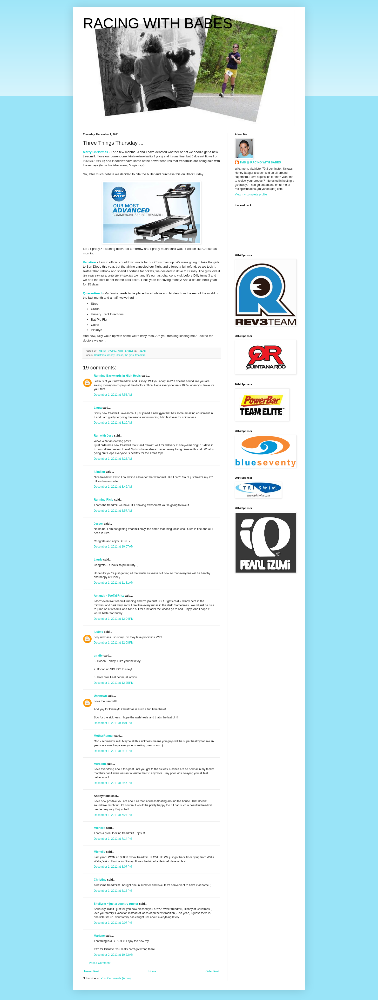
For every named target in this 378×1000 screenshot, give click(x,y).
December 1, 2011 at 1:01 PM (113, 723)
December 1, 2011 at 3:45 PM (113, 783)
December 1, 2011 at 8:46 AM (113, 486)
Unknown (100, 695)
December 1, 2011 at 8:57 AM (113, 510)
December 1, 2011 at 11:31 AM (113, 582)
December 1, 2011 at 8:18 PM (113, 890)
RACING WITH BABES (157, 23)
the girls (129, 355)
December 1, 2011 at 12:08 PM (114, 642)
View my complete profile (251, 194)
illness (119, 355)
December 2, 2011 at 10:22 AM (113, 954)
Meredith (100, 764)
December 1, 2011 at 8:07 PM (113, 866)
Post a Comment (99, 963)
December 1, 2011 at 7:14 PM (113, 838)
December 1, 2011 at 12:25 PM (114, 682)
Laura (98, 407)
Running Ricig (103, 499)
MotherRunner (104, 735)
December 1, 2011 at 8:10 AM (113, 422)
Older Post (212, 971)
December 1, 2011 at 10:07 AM (113, 546)
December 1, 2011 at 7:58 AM (113, 394)
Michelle (99, 828)
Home (152, 971)
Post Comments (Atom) (116, 978)
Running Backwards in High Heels (117, 375)
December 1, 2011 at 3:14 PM (113, 751)
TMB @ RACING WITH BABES (260, 162)
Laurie (98, 559)
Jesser (98, 523)
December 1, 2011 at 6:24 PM (113, 815)
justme (98, 631)
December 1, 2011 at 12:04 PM (114, 618)
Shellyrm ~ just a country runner (116, 903)
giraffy (98, 655)
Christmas (100, 355)
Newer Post (91, 971)
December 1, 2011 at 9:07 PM (113, 922)
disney (110, 355)
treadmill (140, 355)
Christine (100, 879)
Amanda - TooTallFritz (109, 595)
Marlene (99, 935)
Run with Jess (103, 435)
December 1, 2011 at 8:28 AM (113, 458)
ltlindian (99, 471)
